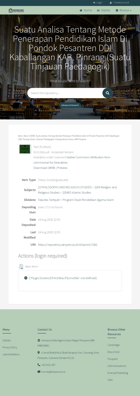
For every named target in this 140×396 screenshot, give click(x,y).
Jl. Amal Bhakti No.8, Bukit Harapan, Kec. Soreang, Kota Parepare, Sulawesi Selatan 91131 (68, 355)
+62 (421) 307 (46, 365)
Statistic (104, 10)
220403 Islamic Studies (76, 192)
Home (86, 10)
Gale (110, 379)
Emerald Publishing (118, 373)
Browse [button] (124, 10)
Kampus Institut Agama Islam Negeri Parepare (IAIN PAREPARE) (66, 343)
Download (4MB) (44, 168)
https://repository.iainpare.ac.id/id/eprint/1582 (67, 245)
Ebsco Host (113, 352)
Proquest (112, 359)
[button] (21, 266)
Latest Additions (11, 354)
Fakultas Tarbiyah (49, 200)
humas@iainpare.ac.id (51, 371)
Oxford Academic (117, 366)
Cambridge (114, 345)
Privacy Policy (10, 347)
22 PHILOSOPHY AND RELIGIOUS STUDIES (65, 187)
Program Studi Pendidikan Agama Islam (88, 200)
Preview (62, 168)
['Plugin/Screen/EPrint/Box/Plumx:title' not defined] (60, 278)
